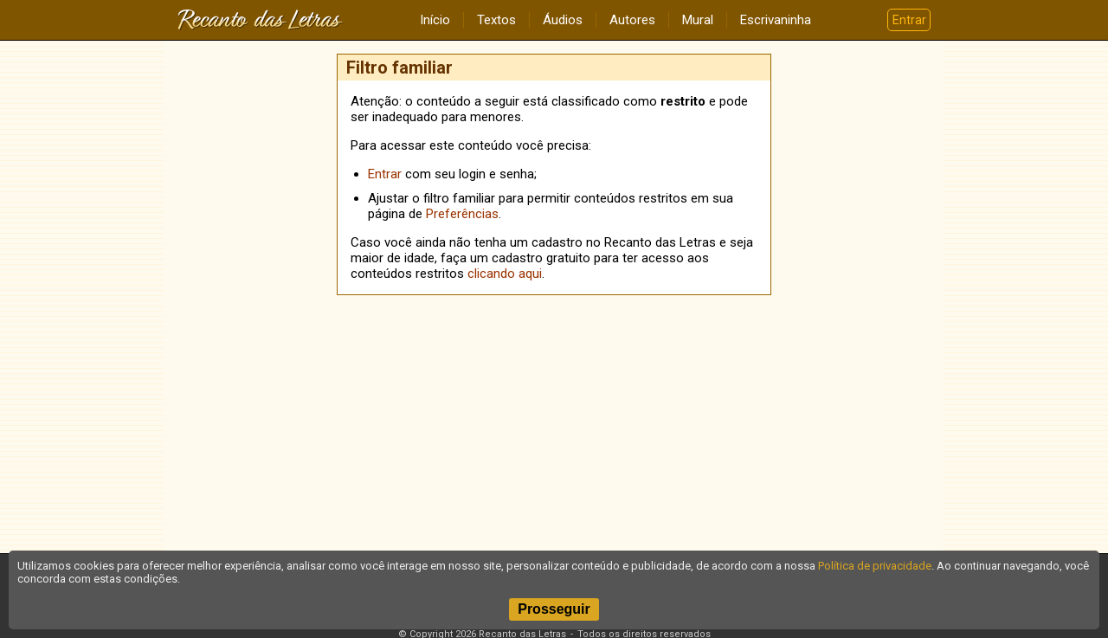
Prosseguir (554, 609)
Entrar (909, 20)
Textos (496, 20)
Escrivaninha (775, 20)
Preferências (462, 214)
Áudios (563, 20)
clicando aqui (504, 273)
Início (435, 20)
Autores (632, 20)
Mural (697, 20)
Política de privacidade (874, 565)
